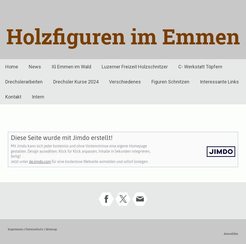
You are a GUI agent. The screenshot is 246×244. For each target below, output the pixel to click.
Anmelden (231, 234)
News (35, 66)
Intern (38, 97)
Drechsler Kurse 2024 (76, 82)
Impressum (15, 229)
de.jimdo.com (40, 161)
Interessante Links (219, 82)
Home (11, 66)
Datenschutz (34, 229)
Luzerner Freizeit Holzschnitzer (135, 66)
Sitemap (51, 229)
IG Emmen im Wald (71, 66)
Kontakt (13, 97)
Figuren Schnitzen (170, 82)
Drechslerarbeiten (24, 82)
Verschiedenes (125, 82)
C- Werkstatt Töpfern (200, 66)
